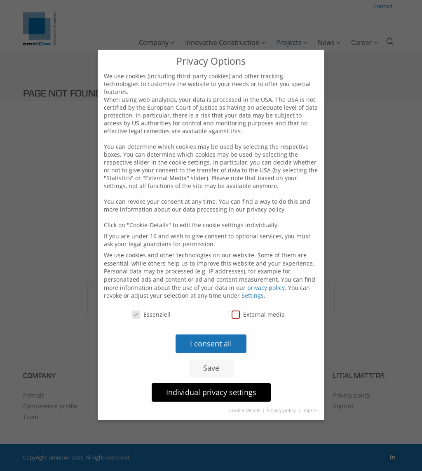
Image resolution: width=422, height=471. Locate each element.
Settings (252, 285)
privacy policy (266, 277)
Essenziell (151, 304)
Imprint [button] (310, 400)
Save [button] (211, 358)
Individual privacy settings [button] (211, 382)
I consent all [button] (211, 333)
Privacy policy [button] (282, 400)
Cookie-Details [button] (245, 400)
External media (258, 304)
